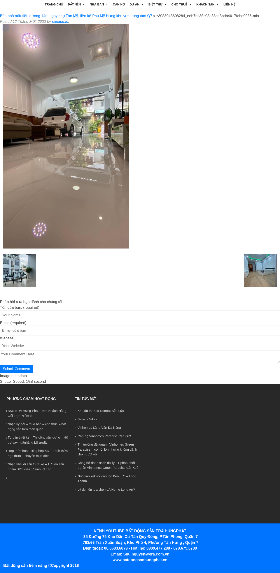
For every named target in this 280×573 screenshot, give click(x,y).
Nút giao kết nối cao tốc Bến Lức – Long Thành (107, 478)
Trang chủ (54, 4)
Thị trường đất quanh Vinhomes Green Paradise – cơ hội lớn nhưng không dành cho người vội (107, 449)
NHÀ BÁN (99, 4)
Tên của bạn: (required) (19, 307)
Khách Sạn (207, 4)
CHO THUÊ (182, 4)
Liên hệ (229, 4)
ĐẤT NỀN (76, 4)
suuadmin (60, 21)
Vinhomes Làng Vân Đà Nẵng (99, 427)
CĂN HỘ (119, 4)
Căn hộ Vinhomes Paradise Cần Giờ (104, 436)
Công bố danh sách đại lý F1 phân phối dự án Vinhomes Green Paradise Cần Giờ (108, 465)
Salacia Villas (87, 419)
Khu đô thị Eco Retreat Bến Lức (101, 411)
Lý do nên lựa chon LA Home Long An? (106, 489)
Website (6, 338)
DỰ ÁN (137, 4)
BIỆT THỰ (157, 4)
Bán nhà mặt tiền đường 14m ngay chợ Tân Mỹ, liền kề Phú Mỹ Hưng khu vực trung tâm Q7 (76, 16)
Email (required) (13, 323)
